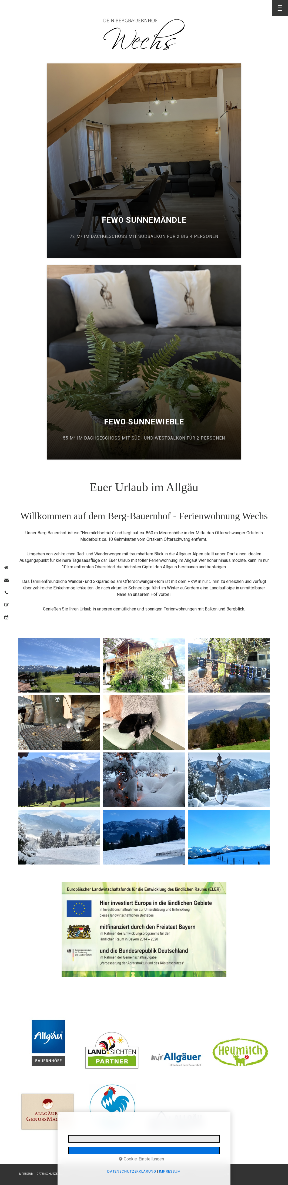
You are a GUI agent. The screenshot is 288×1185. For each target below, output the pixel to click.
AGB (110, 1173)
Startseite (24, 9)
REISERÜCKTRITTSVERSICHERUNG (138, 1173)
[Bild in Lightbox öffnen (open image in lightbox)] (59, 665)
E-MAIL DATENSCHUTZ (89, 1173)
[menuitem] (24, 9)
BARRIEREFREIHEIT (174, 1173)
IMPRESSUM (26, 1173)
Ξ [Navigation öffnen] (280, 8)
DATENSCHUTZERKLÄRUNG (54, 1173)
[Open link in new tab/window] (144, 929)
